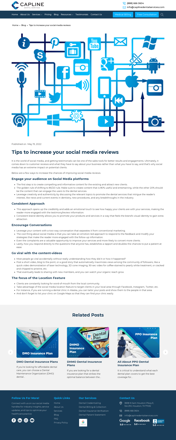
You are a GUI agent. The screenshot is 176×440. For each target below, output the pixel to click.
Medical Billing (123, 14)
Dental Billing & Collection (92, 407)
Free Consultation (147, 14)
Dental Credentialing (90, 403)
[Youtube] (32, 420)
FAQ (56, 419)
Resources (66, 14)
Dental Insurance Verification (94, 411)
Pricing (47, 14)
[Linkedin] (20, 420)
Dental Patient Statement (92, 415)
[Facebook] (14, 420)
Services (36, 14)
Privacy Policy (61, 423)
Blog (56, 14)
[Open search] (162, 14)
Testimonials (81, 14)
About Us (25, 14)
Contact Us (96, 14)
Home (15, 14)
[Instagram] (26, 420)
